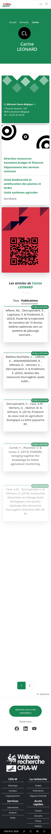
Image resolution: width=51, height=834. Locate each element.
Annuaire (24, 22)
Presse (38, 821)
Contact (38, 810)
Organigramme (13, 796)
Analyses (13, 812)
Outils (12, 817)
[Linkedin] (25, 728)
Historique (12, 785)
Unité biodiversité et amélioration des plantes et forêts (22, 184)
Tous (16, 300)
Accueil (12, 22)
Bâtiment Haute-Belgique (21, 104)
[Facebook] (17, 728)
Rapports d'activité (38, 796)
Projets (38, 785)
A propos (13, 790)
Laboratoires (12, 807)
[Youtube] (34, 728)
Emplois (38, 826)
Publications (29, 300)
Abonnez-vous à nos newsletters (25, 711)
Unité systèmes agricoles (21, 192)
